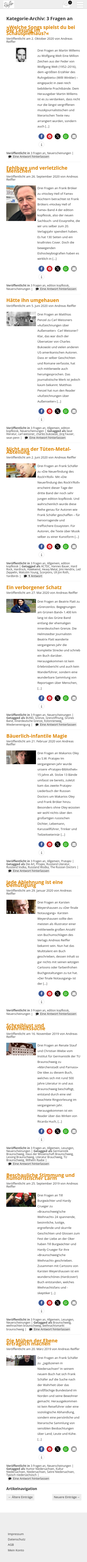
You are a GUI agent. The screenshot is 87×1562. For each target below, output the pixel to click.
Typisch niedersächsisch (21, 1475)
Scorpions (46, 572)
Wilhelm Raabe (35, 1160)
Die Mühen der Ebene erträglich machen (32, 1342)
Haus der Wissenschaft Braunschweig (49, 1154)
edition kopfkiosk (58, 285)
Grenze (39, 718)
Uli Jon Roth (61, 572)
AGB (11, 1545)
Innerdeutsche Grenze (28, 721)
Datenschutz (17, 1539)
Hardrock (20, 569)
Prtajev (40, 864)
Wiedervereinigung (18, 724)
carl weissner (26, 434)
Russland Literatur (57, 864)
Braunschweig (62, 1322)
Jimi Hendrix (66, 569)
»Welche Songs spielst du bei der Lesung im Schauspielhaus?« (40, 30)
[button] (41, 136)
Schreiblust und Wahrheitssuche (25, 1027)
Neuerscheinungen (59, 153)
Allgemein (53, 428)
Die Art (30, 864)
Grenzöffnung (54, 718)
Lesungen (67, 1148)
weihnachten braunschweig (23, 1325)
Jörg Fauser (66, 434)
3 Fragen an (38, 153)
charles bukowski (47, 434)
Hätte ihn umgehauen (32, 300)
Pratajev (66, 861)
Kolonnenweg (52, 721)
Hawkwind (33, 569)
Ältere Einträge (20, 1497)
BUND (29, 718)
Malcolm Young (28, 572)
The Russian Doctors (63, 867)
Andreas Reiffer (65, 306)
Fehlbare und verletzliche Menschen (36, 169)
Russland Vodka (16, 867)
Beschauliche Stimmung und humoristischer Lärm (40, 1176)
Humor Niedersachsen (40, 1469)
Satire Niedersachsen (60, 1472)
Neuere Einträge (67, 1497)
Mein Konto (16, 1550)
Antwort (35, 576)
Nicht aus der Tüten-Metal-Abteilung (38, 450)
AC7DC (45, 566)
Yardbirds (12, 576)
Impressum (16, 1534)
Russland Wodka (38, 867)
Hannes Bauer (60, 566)
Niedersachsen (36, 1472)
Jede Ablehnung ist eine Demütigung (34, 883)
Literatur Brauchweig (49, 1157)
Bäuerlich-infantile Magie (36, 736)
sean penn (12, 437)
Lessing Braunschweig (20, 1157)
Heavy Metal (50, 569)
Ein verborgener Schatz (34, 587)
